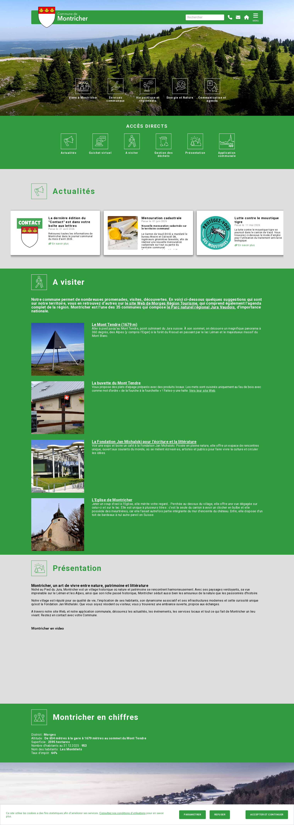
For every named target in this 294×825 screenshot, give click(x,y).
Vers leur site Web (202, 390)
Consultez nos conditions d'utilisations (122, 813)
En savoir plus (58, 243)
